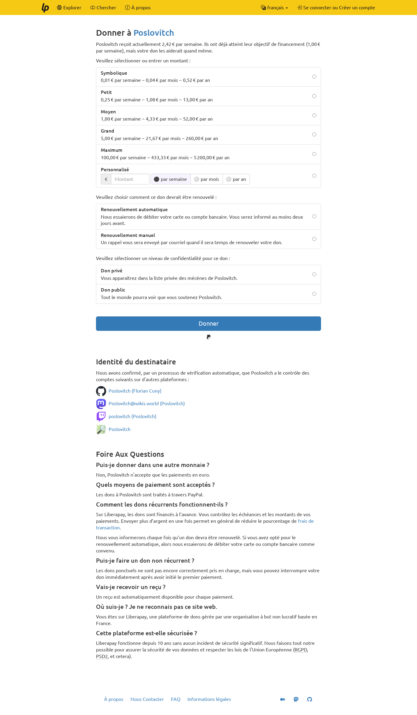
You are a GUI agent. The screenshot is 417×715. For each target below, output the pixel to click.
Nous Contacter (147, 699)
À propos (113, 699)
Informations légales (209, 699)
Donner (209, 323)
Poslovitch (154, 32)
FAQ (175, 699)
